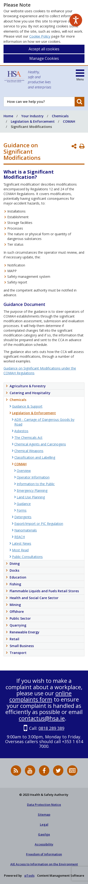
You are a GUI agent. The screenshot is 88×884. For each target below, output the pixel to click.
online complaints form (40, 696)
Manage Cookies (44, 58)
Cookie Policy (39, 36)
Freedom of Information (44, 854)
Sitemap (44, 814)
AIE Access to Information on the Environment (44, 864)
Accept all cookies (44, 49)
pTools (29, 875)
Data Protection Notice (44, 804)
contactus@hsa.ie (42, 718)
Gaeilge (44, 834)
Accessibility (44, 844)
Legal (44, 824)
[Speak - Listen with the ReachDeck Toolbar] (75, 20)
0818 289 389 (51, 728)
